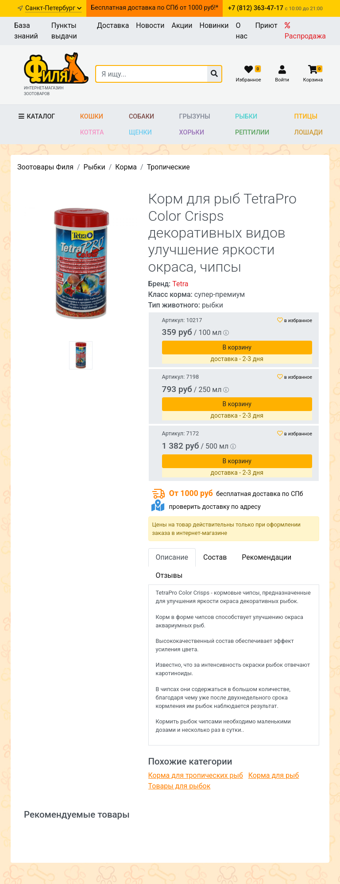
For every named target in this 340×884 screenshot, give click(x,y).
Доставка (113, 25)
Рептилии (252, 132)
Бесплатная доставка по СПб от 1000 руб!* (154, 8)
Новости (150, 25)
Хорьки (191, 132)
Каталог (36, 116)
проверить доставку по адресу (214, 507)
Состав (215, 557)
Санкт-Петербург (53, 8)
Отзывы (169, 575)
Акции (181, 25)
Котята (92, 132)
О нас (241, 30)
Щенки (140, 132)
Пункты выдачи (64, 30)
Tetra (180, 284)
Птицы (305, 116)
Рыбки (246, 116)
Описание (172, 557)
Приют (266, 25)
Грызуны (194, 116)
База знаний (26, 30)
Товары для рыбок (179, 786)
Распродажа (305, 31)
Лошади (308, 132)
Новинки (214, 25)
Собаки (141, 116)
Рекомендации (266, 557)
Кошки (91, 116)
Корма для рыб (273, 775)
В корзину (237, 347)
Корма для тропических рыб (195, 775)
